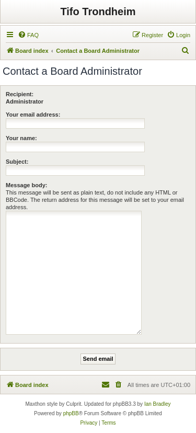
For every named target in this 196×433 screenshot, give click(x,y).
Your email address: (33, 114)
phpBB (71, 413)
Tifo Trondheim (97, 11)
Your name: (21, 138)
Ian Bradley (157, 404)
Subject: (17, 161)
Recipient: (19, 94)
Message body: (26, 185)
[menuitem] (28, 35)
